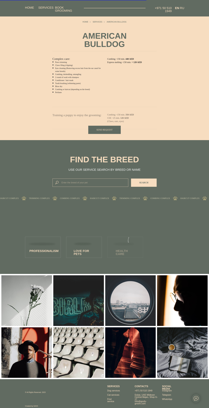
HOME (85, 22)
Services (46, 7)
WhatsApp (167, 399)
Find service (110, 400)
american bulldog (116, 22)
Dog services (113, 390)
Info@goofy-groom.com (141, 402)
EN (177, 8)
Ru (182, 8)
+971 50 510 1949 (163, 9)
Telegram (166, 395)
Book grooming (63, 9)
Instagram (167, 390)
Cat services (113, 395)
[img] (35, 386)
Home (29, 7)
